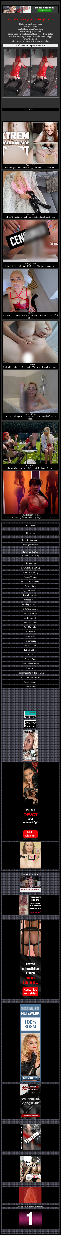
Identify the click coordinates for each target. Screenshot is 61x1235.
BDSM (30, 654)
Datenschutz (30, 686)
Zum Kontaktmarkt (30, 540)
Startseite (30, 533)
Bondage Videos (30, 600)
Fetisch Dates (30, 586)
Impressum (30, 525)
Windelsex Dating (30, 572)
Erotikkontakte (30, 627)
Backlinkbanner (30, 682)
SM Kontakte (30, 636)
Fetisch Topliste (30, 577)
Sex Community (30, 618)
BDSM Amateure (30, 609)
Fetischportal (30, 641)
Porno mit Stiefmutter (30, 677)
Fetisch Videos (30, 650)
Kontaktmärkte (30, 622)
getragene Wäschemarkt (30, 590)
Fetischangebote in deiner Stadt (30, 673)
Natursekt (30, 631)
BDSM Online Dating (30, 555)
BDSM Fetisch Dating (30, 568)
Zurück (30, 109)
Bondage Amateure (30, 604)
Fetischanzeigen (30, 563)
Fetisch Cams (30, 659)
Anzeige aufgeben (30, 544)
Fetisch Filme (30, 645)
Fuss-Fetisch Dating (30, 663)
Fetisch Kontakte (30, 595)
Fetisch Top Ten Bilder (30, 581)
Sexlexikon (30, 668)
